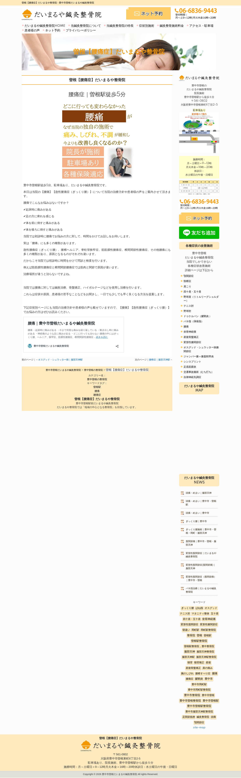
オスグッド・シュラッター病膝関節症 (201, 349)
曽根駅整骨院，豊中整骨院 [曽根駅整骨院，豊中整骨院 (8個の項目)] (199, 646)
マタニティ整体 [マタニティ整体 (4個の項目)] (200, 613)
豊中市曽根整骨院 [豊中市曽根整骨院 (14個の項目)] (190, 700)
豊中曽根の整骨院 (97, 379)
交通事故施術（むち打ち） (199, 372)
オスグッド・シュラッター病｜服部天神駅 (60, 359)
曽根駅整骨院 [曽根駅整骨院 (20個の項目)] (199, 640)
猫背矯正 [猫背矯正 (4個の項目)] (199, 662)
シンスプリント (192, 361)
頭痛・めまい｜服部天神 (199, 493)
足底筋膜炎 (190, 366)
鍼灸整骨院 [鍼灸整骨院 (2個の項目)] (203, 717)
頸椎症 (187, 281)
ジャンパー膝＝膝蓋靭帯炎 (199, 356)
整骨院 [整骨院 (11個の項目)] (191, 635)
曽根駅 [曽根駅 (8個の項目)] (207, 635)
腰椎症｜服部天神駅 (159, 359)
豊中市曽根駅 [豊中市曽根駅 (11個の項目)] (211, 700)
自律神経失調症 (192, 377)
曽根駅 (97, 387)
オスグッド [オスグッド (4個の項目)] (211, 608)
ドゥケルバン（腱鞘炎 (196, 316)
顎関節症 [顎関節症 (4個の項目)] (199, 722)
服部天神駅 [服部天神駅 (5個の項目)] (188, 657)
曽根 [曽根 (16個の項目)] (199, 635)
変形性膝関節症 (192, 342)
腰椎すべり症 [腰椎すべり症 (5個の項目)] (202, 673)
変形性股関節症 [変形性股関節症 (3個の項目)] (189, 624)
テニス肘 (189, 306)
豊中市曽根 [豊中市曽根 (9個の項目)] (208, 695)
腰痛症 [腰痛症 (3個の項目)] (189, 678)
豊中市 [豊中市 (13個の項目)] (209, 678)
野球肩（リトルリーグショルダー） (201, 299)
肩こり (187, 286)
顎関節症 (189, 276)
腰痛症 (97, 395)
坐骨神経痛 (190, 331)
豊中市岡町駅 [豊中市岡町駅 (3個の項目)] (199, 684)
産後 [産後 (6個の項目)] (208, 662)
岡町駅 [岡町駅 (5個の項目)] (195, 630)
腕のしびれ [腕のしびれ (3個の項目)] (187, 673)
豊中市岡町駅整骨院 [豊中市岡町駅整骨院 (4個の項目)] (199, 689)
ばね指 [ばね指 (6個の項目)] (199, 608)
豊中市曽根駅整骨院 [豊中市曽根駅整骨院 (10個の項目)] (199, 706)
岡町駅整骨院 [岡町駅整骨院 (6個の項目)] (208, 630)
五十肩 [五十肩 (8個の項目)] (214, 613)
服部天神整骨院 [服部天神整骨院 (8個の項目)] (205, 651)
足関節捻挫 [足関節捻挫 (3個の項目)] (188, 717)
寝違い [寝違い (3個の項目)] (186, 630)
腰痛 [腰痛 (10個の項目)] (214, 673)
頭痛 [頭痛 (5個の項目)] (213, 717)
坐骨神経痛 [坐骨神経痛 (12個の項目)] (209, 619)
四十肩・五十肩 (192, 291)
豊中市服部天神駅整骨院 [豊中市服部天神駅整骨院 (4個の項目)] (199, 711)
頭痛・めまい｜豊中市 (197, 513)
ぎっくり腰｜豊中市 (196, 521)
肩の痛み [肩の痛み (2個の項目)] (208, 668)
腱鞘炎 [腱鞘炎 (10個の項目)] (199, 678)
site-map (199, 727)
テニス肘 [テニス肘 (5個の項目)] (185, 613)
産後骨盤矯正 (191, 337)
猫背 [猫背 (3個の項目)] (189, 662)
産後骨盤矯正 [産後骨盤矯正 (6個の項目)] (193, 668)
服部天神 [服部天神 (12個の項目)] (189, 651)
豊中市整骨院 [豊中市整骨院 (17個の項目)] (192, 695)
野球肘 (187, 311)
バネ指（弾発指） (194, 321)
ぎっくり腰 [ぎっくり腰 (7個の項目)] (187, 608)
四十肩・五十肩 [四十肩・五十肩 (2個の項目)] (191, 619)
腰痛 (97, 391)
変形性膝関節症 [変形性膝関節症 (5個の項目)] (209, 624)
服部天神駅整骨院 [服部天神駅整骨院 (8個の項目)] (206, 657)
